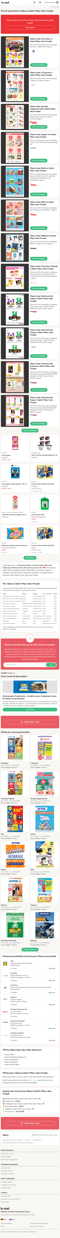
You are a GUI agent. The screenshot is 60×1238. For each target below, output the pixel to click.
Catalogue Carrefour (7, 1174)
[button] (30, 52)
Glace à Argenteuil (10, 1059)
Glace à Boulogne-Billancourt (14, 1057)
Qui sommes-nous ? (7, 1154)
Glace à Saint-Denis (11, 1064)
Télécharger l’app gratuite (9, 1159)
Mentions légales (6, 1223)
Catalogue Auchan (7, 1182)
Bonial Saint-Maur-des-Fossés (12, 1140)
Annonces (55, 7)
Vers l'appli (30, 27)
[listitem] (15, 448)
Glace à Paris (8, 1055)
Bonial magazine (6, 1157)
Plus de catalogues (30, 430)
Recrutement (5, 1202)
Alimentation (37, 1140)
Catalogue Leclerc (7, 1171)
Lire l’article (30, 709)
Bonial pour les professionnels (10, 1199)
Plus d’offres (30, 558)
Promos (27, 1140)
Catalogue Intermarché (8, 1185)
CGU (2, 1226)
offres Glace (33, 1080)
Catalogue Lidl (5, 1168)
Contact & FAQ (6, 1196)
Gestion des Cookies (37, 1226)
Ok (51, 665)
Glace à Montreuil (10, 1062)
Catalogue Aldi (5, 1188)
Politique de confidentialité (38, 1223)
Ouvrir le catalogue (38, 65)
